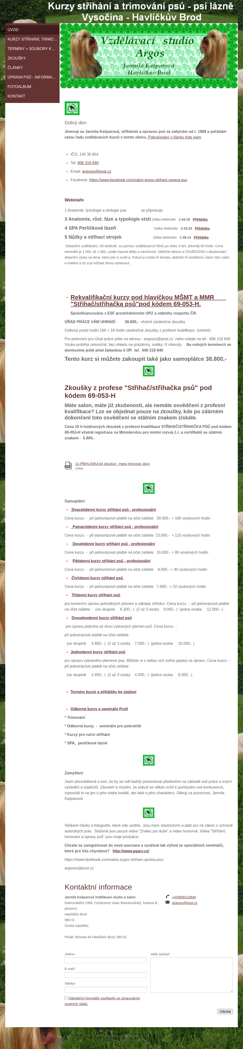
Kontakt (16, 96)
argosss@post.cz (96, 171)
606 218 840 (88, 163)
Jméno (70, 954)
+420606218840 (184, 897)
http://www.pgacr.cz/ (131, 851)
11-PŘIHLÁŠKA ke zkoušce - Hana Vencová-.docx (112, 464)
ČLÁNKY (15, 68)
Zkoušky (17, 58)
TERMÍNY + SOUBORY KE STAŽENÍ (34, 49)
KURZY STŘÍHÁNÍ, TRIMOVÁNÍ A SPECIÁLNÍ (34, 39)
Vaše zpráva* (160, 954)
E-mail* (70, 969)
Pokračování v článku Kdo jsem (174, 137)
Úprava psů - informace (32, 77)
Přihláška (200, 219)
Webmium (132, 1036)
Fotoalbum (19, 87)
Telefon (70, 983)
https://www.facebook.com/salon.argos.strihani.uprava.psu (138, 180)
